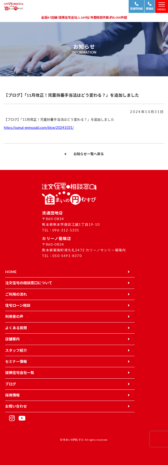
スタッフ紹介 (16, 350)
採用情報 (12, 395)
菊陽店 (150, 8)
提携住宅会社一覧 (19, 372)
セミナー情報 (16, 361)
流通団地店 (136, 8)
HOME (11, 271)
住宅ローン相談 (17, 305)
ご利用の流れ (16, 294)
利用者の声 (14, 316)
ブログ (10, 384)
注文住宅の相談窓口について (28, 283)
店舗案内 (12, 339)
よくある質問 (16, 328)
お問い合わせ (16, 406)
